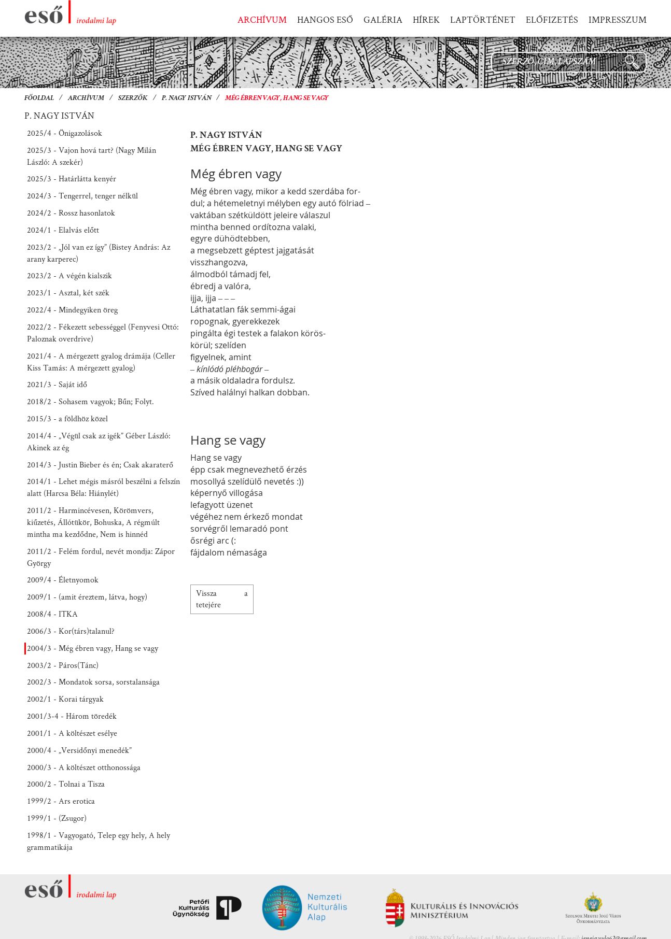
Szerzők (133, 98)
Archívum (86, 98)
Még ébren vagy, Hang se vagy (277, 98)
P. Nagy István (186, 98)
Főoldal (39, 98)
